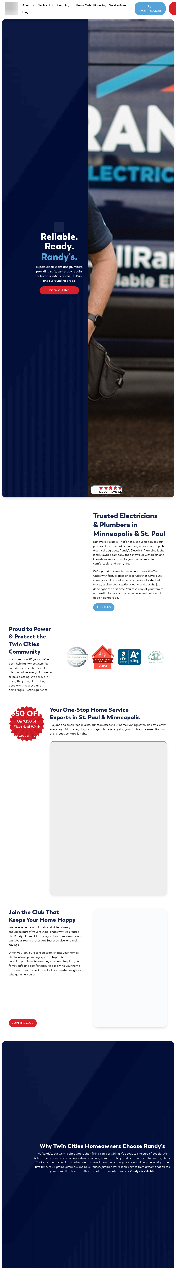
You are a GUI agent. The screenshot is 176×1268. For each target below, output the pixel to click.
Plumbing (63, 5)
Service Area (29, 12)
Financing (98, 5)
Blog (43, 12)
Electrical (44, 5)
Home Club (81, 5)
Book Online (160, 8)
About (27, 5)
